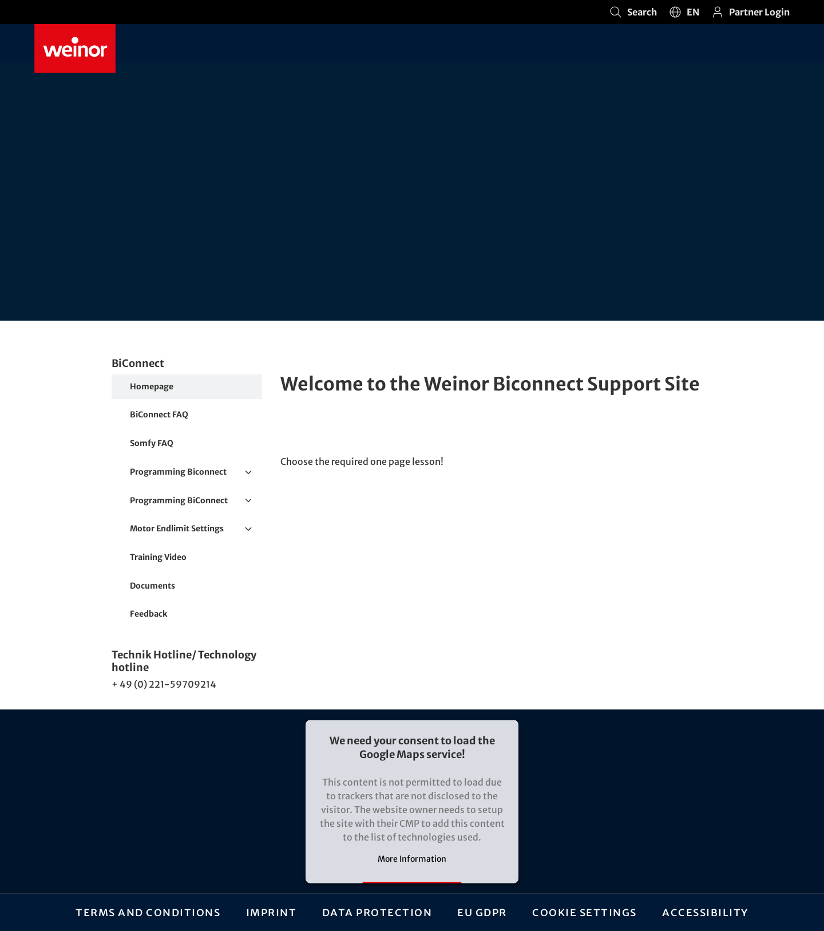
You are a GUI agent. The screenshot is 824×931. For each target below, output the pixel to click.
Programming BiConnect (196, 501)
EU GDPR (483, 912)
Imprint (271, 912)
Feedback (148, 614)
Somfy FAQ (151, 443)
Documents (152, 586)
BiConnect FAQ (159, 414)
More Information (412, 858)
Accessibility (705, 912)
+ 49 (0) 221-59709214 (164, 684)
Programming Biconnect (196, 472)
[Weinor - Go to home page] (75, 48)
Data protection (377, 912)
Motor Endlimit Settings (196, 529)
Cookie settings (585, 912)
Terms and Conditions (148, 912)
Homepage (151, 386)
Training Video (158, 557)
